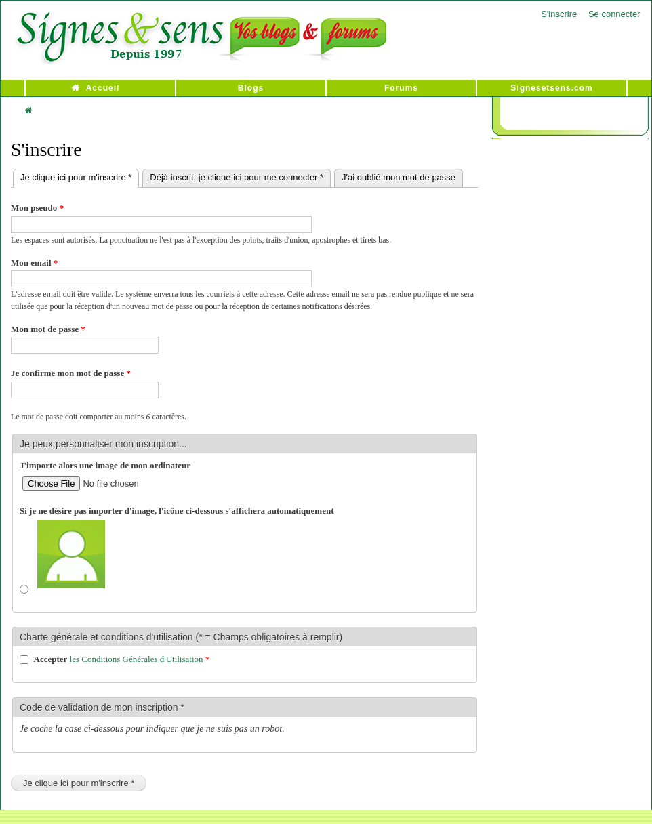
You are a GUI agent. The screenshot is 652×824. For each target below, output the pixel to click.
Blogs (251, 88)
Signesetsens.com (551, 88)
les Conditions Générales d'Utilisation (136, 659)
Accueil (103, 88)
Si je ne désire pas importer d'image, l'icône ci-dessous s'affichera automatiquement (177, 511)
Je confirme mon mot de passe (71, 373)
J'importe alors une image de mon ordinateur (105, 465)
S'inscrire (559, 14)
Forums (401, 88)
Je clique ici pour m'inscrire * (79, 175)
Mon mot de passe (48, 329)
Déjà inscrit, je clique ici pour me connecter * (236, 177)
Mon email (34, 263)
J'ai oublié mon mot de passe (398, 177)
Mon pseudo (37, 208)
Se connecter (614, 14)
